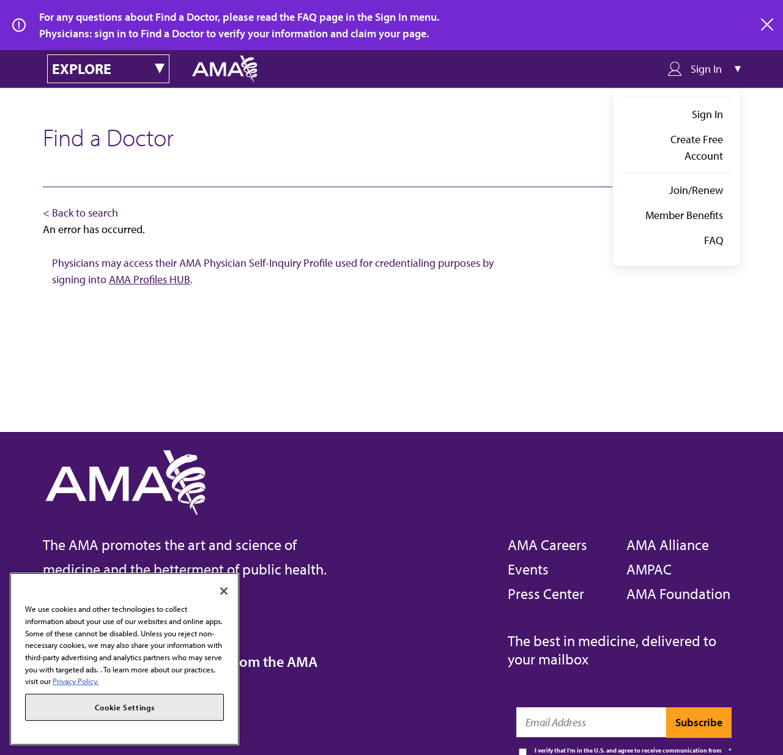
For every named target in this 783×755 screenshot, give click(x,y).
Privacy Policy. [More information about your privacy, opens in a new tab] (75, 681)
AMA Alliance (667, 544)
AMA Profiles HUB (149, 279)
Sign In (707, 114)
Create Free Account (696, 147)
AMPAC (649, 569)
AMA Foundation (678, 593)
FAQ (713, 240)
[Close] (223, 591)
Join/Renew (696, 190)
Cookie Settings (125, 707)
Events (528, 569)
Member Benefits (684, 215)
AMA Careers (547, 544)
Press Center (546, 593)
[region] (124, 659)
